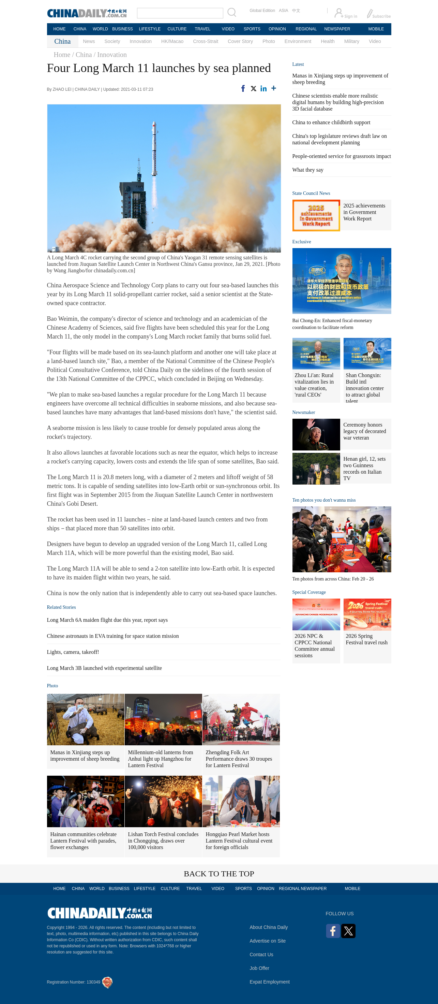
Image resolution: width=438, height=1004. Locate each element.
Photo (268, 41)
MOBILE (376, 29)
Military (351, 41)
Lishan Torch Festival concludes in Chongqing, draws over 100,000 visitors (163, 840)
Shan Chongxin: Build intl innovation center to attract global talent (365, 388)
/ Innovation (110, 54)
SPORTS (252, 29)
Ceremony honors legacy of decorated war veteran (365, 431)
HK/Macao (172, 41)
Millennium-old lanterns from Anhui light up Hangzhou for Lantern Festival (160, 758)
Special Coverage (309, 592)
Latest (298, 64)
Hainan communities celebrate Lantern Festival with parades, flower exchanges (83, 840)
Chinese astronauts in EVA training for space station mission (113, 636)
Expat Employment (270, 982)
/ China (82, 54)
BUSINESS (122, 29)
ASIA (283, 10)
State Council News (311, 193)
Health (327, 41)
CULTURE (177, 29)
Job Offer (259, 968)
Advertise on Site (268, 941)
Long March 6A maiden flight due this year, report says (107, 620)
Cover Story (240, 41)
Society (112, 41)
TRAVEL (203, 29)
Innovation (141, 41)
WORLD (100, 29)
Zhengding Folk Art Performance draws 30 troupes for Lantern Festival (239, 758)
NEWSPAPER (337, 29)
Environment (298, 41)
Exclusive (301, 241)
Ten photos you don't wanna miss (324, 500)
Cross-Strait (205, 41)
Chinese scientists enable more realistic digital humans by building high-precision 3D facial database (338, 102)
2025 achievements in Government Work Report (365, 212)
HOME (60, 29)
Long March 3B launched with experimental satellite (104, 668)
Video (375, 41)
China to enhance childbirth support (331, 122)
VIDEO (228, 29)
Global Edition (262, 10)
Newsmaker (303, 412)
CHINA (80, 29)
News (89, 41)
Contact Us (261, 954)
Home (62, 54)
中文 (296, 10)
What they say (308, 170)
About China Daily (269, 927)
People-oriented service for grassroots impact (341, 156)
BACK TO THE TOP (219, 873)
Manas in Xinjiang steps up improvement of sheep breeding (85, 755)
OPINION (277, 29)
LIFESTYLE (150, 29)
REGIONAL (306, 29)
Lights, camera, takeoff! (73, 652)
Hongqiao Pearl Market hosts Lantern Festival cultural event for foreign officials (239, 840)
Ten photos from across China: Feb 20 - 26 (333, 579)
